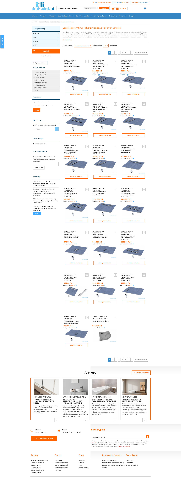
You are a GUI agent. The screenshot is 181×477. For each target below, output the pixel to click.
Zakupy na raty (36, 445)
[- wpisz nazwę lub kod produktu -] (69, 8)
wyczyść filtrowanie (46, 56)
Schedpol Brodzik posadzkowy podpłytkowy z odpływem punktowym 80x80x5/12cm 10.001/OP (71, 228)
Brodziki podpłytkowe (40, 82)
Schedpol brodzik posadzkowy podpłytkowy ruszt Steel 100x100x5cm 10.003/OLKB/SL (99, 187)
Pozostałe (113, 16)
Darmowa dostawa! (37, 450)
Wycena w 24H (36, 447)
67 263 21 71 (40, 412)
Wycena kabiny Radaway (39, 440)
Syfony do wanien (39, 77)
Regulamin (94, 422)
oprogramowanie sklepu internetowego (139, 469)
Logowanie (129, 440)
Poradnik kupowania (61, 442)
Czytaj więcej (67, 40)
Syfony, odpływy (39, 63)
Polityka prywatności (61, 447)
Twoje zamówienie (132, 445)
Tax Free (58, 450)
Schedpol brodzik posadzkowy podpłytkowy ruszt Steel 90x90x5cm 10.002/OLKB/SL (127, 147)
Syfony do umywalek (40, 72)
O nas (80, 445)
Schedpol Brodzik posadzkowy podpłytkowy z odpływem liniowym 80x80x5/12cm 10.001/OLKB (72, 106)
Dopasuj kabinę (36, 452)
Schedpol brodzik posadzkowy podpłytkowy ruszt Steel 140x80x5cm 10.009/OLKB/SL (127, 269)
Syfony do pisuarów (40, 88)
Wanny (35, 16)
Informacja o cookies (121, 469)
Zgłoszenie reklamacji (109, 440)
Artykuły (36, 176)
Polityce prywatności (124, 426)
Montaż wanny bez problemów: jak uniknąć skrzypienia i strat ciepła (44, 208)
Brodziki (52, 16)
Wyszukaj (37, 97)
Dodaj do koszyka (76, 94)
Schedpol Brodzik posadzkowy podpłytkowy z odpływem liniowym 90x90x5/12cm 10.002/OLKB (72, 63)
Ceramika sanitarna (83, 16)
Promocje (122, 16)
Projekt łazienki (83, 447)
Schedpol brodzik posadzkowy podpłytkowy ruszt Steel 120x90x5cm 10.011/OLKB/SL (99, 269)
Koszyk (131, 16)
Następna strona (141, 52)
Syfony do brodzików (40, 75)
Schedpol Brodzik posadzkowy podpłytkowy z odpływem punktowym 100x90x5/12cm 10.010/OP (100, 228)
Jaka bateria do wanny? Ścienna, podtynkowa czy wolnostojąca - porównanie (45, 201)
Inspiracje (82, 440)
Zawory (36, 90)
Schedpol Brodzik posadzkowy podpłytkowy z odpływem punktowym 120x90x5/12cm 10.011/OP (71, 305)
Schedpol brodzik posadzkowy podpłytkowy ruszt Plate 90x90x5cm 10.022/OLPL (70, 269)
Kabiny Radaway (100, 16)
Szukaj (41, 51)
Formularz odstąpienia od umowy (113, 442)
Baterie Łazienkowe (66, 16)
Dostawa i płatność (37, 442)
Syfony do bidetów (39, 85)
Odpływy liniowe (39, 80)
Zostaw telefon (39, 167)
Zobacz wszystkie (141, 352)
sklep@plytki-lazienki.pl (71, 412)
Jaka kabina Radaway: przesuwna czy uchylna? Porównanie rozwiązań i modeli (44, 183)
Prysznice (43, 16)
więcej (37, 213)
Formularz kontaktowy (44, 418)
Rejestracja (129, 442)
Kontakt (81, 442)
